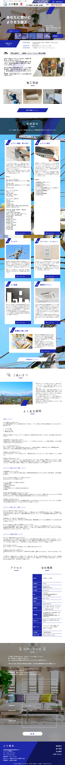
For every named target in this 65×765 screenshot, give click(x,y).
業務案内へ (56, 36)
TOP (27, 5)
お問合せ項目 (12, 710)
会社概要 (41, 5)
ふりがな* (11, 685)
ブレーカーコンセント (39, 36)
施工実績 (36, 5)
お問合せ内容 (12, 720)
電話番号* (11, 695)
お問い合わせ (57, 754)
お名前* (10, 680)
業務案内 (31, 5)
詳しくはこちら (23, 233)
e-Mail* (10, 700)
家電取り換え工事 (47, 36)
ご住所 (10, 690)
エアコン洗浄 (25, 36)
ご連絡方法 (11, 705)
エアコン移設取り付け (18, 36)
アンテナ (32, 36)
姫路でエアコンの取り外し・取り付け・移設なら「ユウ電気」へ (31, 763)
